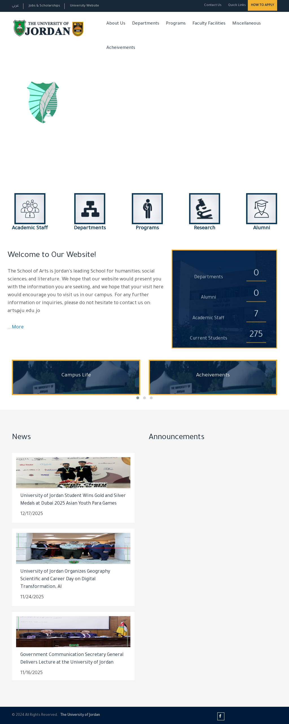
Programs (176, 23)
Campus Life (76, 375)
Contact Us (213, 5)
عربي (15, 6)
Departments (145, 23)
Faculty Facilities (208, 23)
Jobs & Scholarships (44, 6)
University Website (84, 6)
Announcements (177, 438)
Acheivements (120, 48)
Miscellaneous (246, 23)
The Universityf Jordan (80, 715)
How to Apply (262, 5)
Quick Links (236, 5)
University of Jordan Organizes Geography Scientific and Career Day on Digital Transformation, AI (65, 579)
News (21, 438)
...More (16, 327)
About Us (115, 23)
